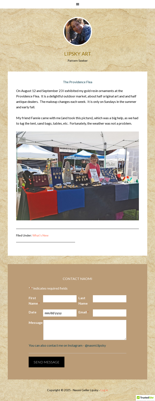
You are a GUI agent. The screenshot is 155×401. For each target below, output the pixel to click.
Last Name (83, 300)
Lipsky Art (77, 54)
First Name (34, 301)
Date (32, 312)
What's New (40, 235)
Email (83, 312)
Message (36, 322)
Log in (104, 390)
